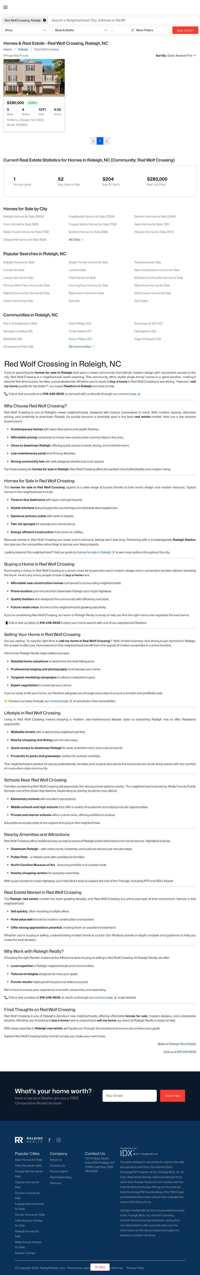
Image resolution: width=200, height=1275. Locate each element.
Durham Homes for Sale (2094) (155, 216)
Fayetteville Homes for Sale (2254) (92, 216)
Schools (74, 300)
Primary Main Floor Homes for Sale (26, 285)
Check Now (172, 1096)
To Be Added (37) (80, 331)
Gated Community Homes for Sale (26, 293)
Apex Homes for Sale (28, 1159)
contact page (129, 394)
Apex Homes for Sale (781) (151, 224)
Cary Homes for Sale (28, 1165)
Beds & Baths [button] (81, 30)
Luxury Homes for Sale (18, 277)
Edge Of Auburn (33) (147, 339)
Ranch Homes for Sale (18, 300)
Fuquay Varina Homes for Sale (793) (93, 224)
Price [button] (25, 30)
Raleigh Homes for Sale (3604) (23, 216)
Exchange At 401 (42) (148, 323)
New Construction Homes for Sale (157, 270)
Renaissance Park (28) (18, 346)
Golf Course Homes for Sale (152, 293)
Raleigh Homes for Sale (19, 262)
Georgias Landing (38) (18, 331)
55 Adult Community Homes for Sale (158, 277)
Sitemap (55, 1183)
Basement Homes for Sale (86, 293)
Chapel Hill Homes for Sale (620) (25, 239)
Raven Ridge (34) (80, 339)
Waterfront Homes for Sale (152, 285)
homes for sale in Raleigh (96, 552)
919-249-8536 (186, 1052)
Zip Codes (141, 300)
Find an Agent (59, 1171)
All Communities (82, 346)
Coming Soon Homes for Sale (88, 285)
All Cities (76, 239)
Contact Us (57, 1165)
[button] (5, 7)
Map (100, 1267)
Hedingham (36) (145, 331)
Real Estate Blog (61, 1177)
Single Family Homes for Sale (88, 262)
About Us (56, 1159)
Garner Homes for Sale (30, 1214)
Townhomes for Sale (147, 262)
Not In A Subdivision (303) (20, 323)
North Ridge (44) (80, 323)
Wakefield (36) (12, 339)
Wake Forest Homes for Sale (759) (26, 232)
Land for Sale (77, 270)
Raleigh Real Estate (182, 1044)
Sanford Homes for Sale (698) (88, 232)
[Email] (129, 1096)
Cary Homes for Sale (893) (21, 224)
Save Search (185, 30)
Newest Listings (25, 1253)
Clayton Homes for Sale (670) (154, 232)
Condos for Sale (13, 270)
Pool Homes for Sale (82, 277)
